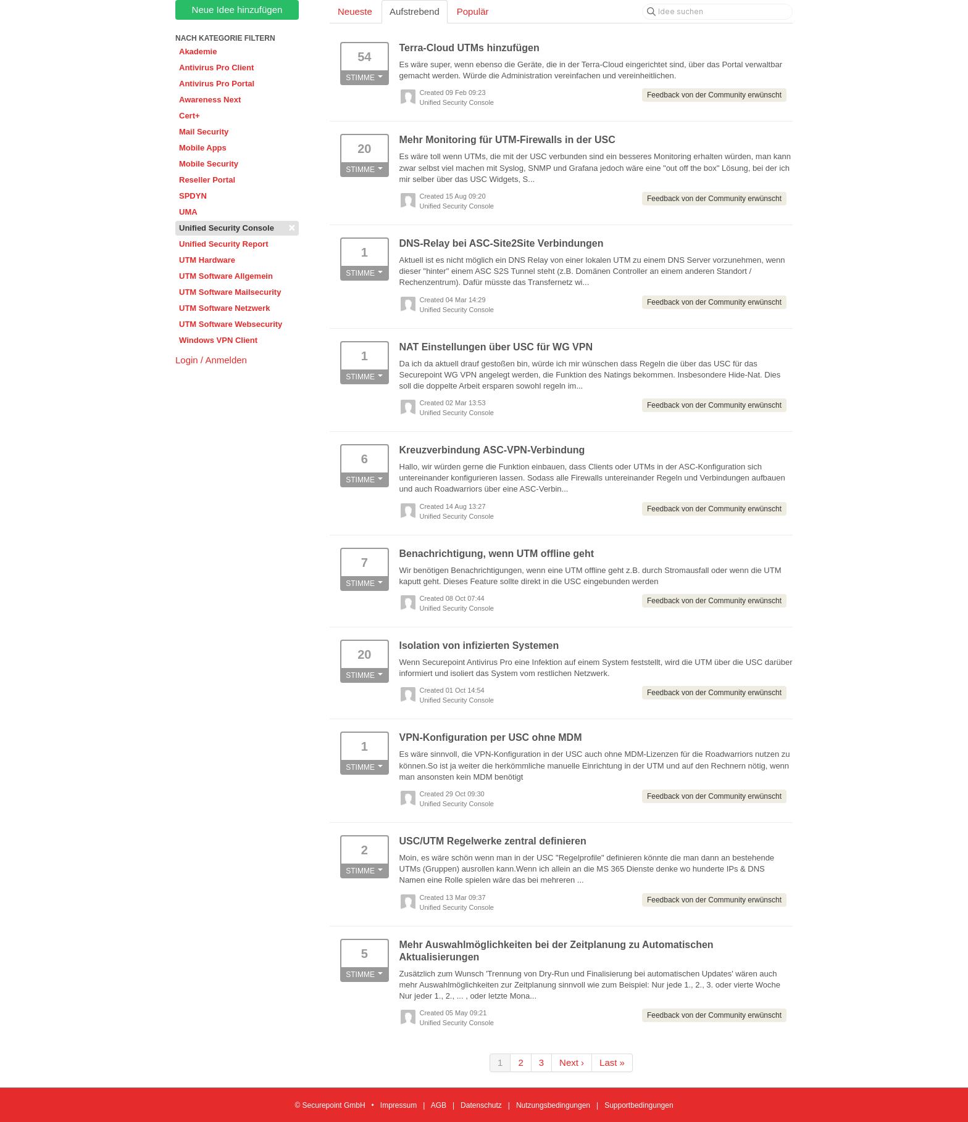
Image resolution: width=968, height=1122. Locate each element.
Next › (571, 1062)
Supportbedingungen (638, 1105)
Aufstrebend (415, 11)
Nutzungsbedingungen (553, 1105)
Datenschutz (481, 1105)
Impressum (398, 1105)
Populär (473, 11)
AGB (438, 1105)
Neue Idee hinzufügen (237, 9)
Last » (612, 1062)
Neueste (355, 11)
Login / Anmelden (211, 360)
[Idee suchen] (717, 12)
